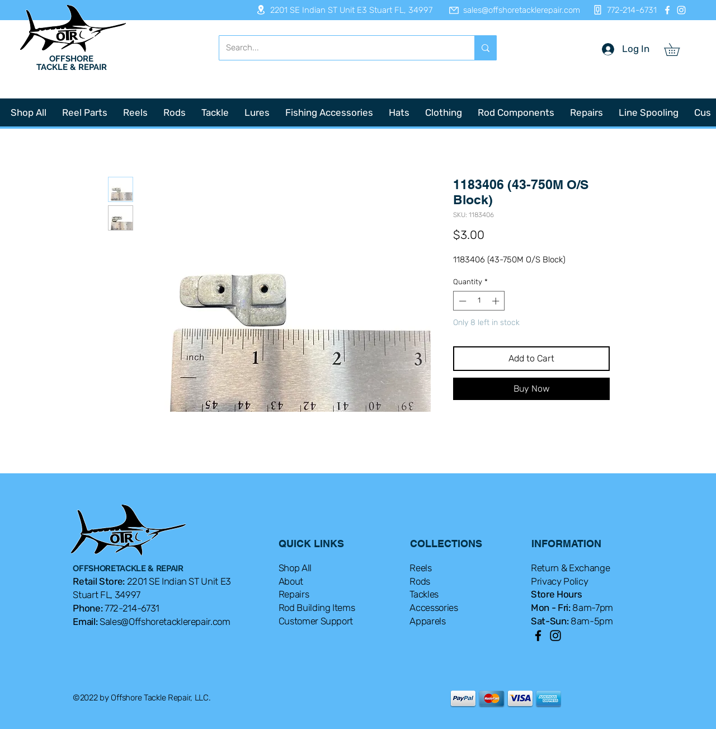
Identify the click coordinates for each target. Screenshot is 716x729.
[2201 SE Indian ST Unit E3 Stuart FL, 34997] (340, 9)
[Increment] (496, 301)
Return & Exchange (570, 567)
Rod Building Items (317, 607)
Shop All (295, 567)
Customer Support (316, 621)
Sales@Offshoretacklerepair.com (165, 621)
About (291, 581)
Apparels (427, 621)
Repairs (294, 594)
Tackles (424, 594)
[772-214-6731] (621, 9)
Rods (419, 581)
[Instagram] (681, 10)
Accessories (433, 607)
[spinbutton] (479, 301)
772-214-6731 (132, 608)
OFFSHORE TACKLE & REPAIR (71, 63)
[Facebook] (667, 10)
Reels (420, 567)
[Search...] (338, 48)
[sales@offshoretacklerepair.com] (509, 10)
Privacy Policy (559, 581)
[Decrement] (461, 301)
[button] (678, 49)
